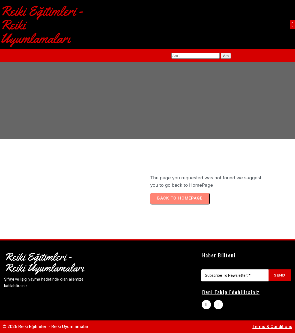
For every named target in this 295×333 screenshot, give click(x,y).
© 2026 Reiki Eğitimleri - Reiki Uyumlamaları (46, 326)
